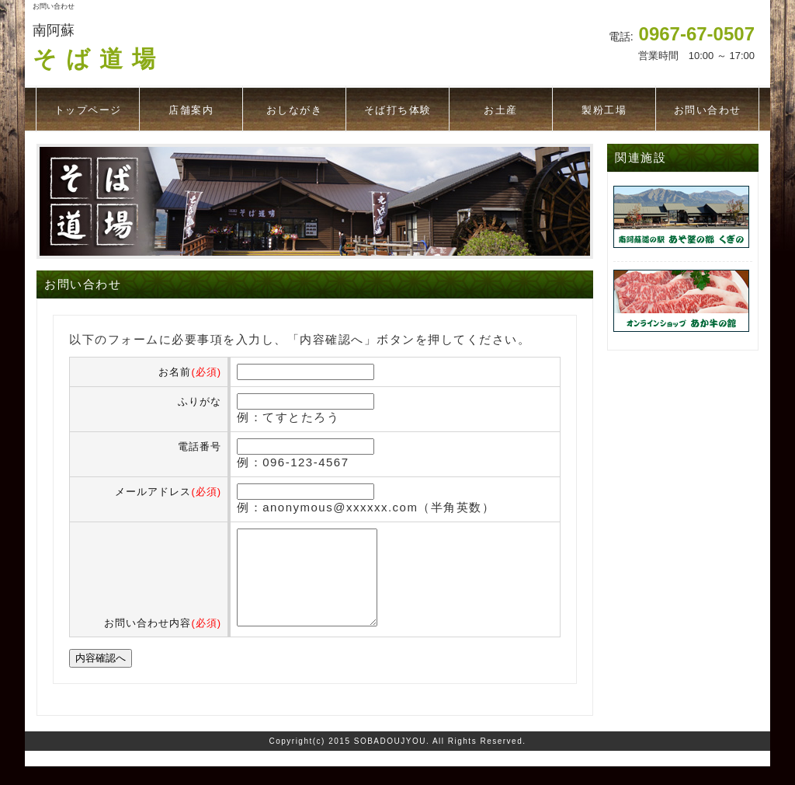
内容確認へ (100, 676)
